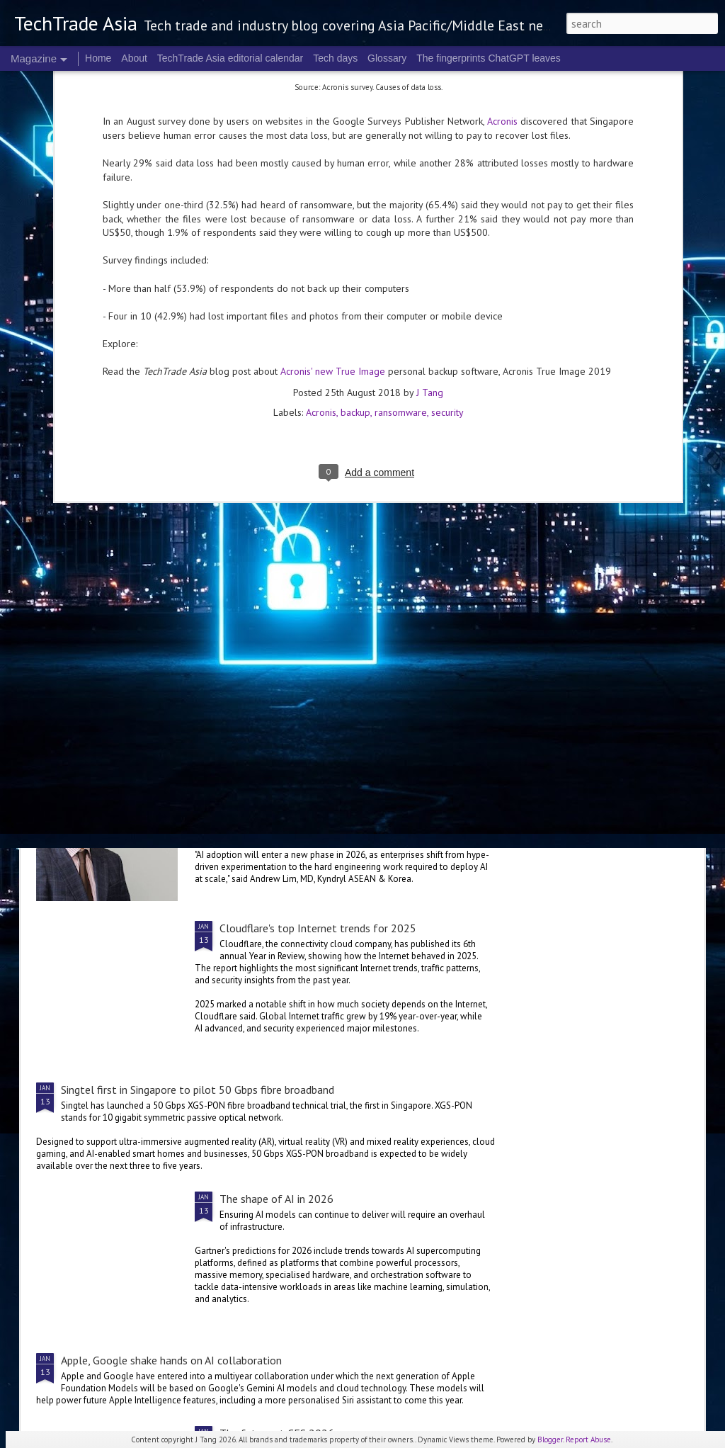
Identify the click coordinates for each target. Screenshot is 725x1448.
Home (98, 58)
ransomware (401, 267)
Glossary (386, 58)
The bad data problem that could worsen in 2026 (615, 661)
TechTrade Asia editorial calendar (230, 58)
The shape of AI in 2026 (276, 1199)
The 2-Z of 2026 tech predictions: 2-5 (113, 654)
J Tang (429, 248)
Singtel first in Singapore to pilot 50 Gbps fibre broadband (197, 1089)
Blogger (550, 1439)
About (134, 58)
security (447, 267)
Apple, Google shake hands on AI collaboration (171, 1360)
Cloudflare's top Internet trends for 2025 (317, 928)
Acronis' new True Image (332, 226)
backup (355, 267)
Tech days (335, 58)
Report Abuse (588, 1439)
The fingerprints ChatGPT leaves (488, 58)
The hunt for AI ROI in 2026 (285, 766)
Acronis (321, 267)
